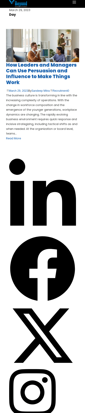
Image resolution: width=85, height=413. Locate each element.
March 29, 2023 (18, 90)
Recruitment (60, 90)
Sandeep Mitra (41, 90)
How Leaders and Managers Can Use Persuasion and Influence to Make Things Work (41, 73)
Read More (13, 138)
